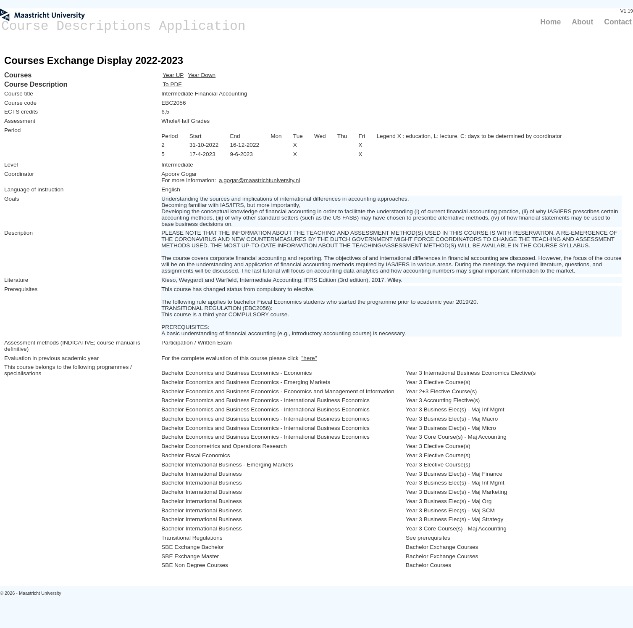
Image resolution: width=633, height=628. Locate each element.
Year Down (201, 75)
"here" (309, 358)
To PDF (172, 84)
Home (550, 22)
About (582, 22)
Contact (618, 22)
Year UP (173, 75)
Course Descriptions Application (123, 26)
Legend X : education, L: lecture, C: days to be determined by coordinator (469, 136)
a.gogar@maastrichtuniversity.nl (259, 180)
